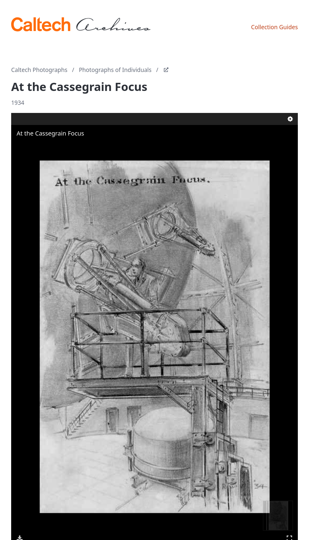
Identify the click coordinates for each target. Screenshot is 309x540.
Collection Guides (274, 27)
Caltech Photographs (39, 70)
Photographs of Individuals (115, 70)
